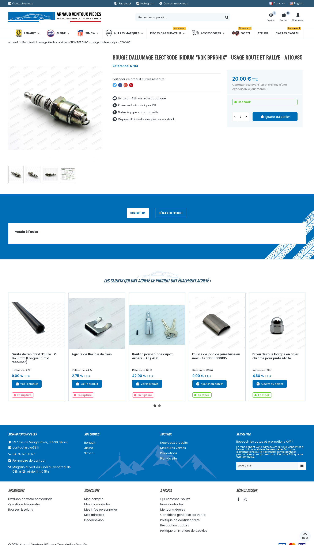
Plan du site (168, 458)
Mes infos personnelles (101, 509)
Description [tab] (137, 213)
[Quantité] (240, 116)
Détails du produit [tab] (171, 213)
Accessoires (206, 33)
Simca (85, 33)
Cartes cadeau (288, 31)
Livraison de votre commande (30, 499)
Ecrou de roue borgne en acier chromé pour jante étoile (275, 356)
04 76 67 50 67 (23, 454)
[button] (155, 405)
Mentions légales (172, 509)
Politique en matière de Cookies (183, 531)
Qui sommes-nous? (175, 499)
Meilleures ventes (173, 448)
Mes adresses (94, 515)
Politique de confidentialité (180, 520)
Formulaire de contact (29, 460)
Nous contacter (171, 504)
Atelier (262, 33)
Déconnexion (94, 520)
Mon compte (93, 499)
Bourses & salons (20, 509)
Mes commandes (97, 504)
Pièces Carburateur (168, 31)
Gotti (241, 33)
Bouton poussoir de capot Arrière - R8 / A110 (152, 356)
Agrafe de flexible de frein (92, 354)
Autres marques (122, 33)
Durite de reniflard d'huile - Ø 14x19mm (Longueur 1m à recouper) (34, 358)
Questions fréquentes (24, 504)
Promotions (168, 453)
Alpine (56, 33)
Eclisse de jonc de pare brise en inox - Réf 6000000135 (216, 356)
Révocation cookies (174, 525)
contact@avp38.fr (25, 447)
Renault (25, 33)
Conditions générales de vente (183, 515)
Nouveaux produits (174, 443)
